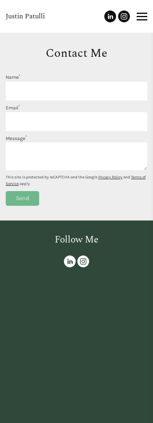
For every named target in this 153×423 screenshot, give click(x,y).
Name (13, 77)
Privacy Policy (110, 177)
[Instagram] (124, 16)
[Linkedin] (110, 16)
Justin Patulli (25, 16)
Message (16, 138)
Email (13, 108)
